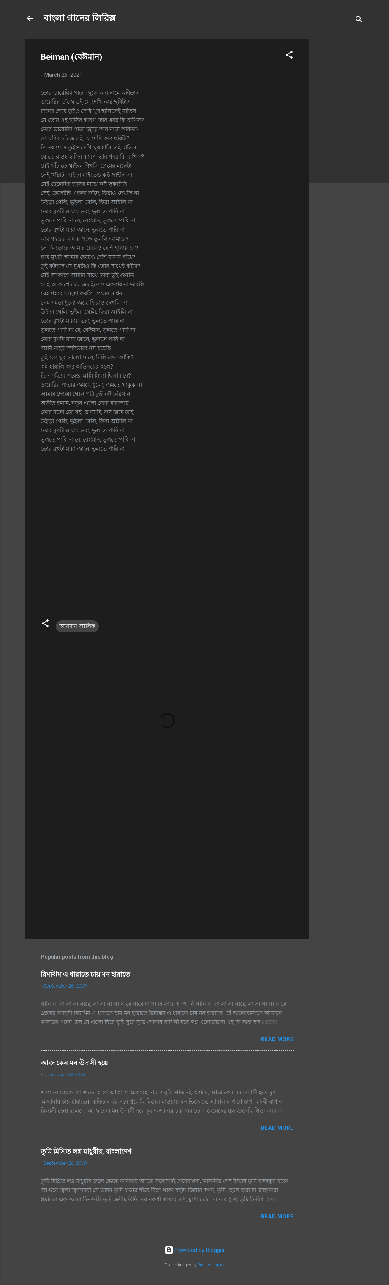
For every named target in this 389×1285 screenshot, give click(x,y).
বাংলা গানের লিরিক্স (80, 18)
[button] (289, 56)
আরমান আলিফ (77, 626)
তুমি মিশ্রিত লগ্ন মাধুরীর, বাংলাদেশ (86, 1151)
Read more (277, 1039)
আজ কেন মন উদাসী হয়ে (74, 1063)
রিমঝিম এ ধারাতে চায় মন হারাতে (85, 974)
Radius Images (211, 1265)
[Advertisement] (339, 153)
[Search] (359, 20)
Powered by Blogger (194, 1250)
